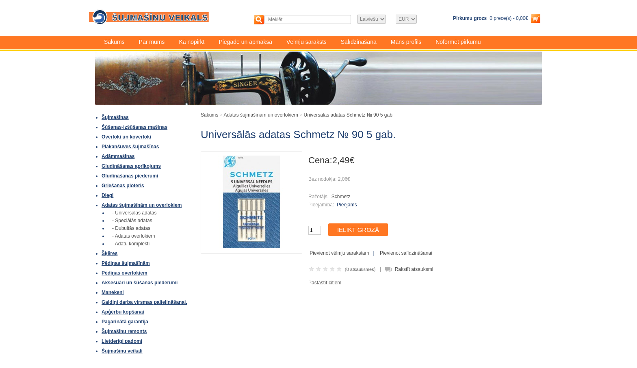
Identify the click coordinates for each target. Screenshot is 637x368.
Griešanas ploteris (123, 185)
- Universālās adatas (134, 213)
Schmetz (341, 196)
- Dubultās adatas (131, 228)
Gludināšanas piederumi (130, 176)
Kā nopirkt (191, 42)
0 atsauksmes (360, 269)
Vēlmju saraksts (306, 42)
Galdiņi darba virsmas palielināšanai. (144, 302)
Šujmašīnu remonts (124, 331)
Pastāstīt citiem (324, 283)
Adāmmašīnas (118, 156)
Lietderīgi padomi (122, 341)
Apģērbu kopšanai (123, 312)
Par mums (152, 42)
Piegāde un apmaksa (245, 42)
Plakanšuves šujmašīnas (130, 146)
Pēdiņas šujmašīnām (126, 263)
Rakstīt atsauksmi (414, 269)
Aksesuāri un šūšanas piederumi (140, 283)
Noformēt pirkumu (458, 42)
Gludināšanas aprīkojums (131, 166)
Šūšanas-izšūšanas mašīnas (134, 127)
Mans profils (406, 42)
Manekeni (113, 292)
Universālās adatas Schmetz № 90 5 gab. (348, 115)
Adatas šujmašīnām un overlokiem (142, 205)
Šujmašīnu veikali (122, 351)
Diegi (107, 195)
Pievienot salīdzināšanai (406, 253)
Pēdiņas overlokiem (124, 273)
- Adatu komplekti (131, 244)
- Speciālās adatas (132, 220)
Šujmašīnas (115, 117)
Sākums (114, 42)
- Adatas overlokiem (133, 236)
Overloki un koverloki (126, 137)
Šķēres (109, 253)
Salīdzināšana (359, 42)
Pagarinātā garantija (125, 322)
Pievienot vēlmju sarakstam (339, 253)
